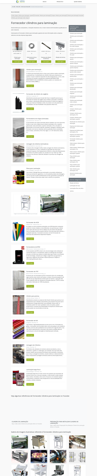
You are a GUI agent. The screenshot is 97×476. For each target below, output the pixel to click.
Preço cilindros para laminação (75, 156)
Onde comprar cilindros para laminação (77, 144)
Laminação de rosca (75, 185)
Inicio (44, 1)
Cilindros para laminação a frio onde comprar (76, 45)
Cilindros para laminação (76, 33)
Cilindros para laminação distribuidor (76, 88)
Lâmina (72, 191)
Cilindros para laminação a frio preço (76, 49)
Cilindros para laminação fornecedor (75, 15)
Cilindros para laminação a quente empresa (76, 66)
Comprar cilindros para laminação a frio (75, 114)
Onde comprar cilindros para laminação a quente (22, 15)
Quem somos (78, 1)
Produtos (60, 1)
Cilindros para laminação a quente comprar (76, 62)
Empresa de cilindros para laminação (76, 126)
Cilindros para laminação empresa (76, 92)
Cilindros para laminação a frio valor (76, 54)
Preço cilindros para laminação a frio (75, 161)
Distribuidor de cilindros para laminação (77, 122)
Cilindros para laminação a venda (76, 79)
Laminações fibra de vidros (76, 188)
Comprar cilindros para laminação (58, 15)
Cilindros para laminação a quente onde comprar (76, 71)
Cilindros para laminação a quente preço (76, 75)
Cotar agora (17, 61)
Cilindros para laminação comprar (76, 84)
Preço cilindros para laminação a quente (75, 165)
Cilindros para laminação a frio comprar (76, 41)
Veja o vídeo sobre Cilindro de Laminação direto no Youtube (27, 424)
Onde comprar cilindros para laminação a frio (77, 148)
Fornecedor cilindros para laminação (42, 15)
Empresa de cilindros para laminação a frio (76, 131)
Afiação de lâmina (74, 183)
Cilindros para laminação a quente (76, 58)
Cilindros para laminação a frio (76, 36)
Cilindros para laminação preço (76, 105)
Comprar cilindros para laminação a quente (75, 118)
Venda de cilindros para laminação (76, 174)
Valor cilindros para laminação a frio (75, 169)
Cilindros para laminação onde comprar (20, 18)
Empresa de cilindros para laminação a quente (76, 135)
